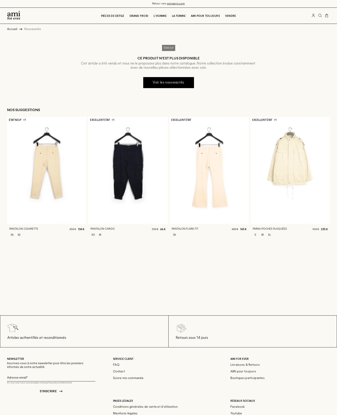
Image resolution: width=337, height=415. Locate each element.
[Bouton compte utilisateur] (313, 16)
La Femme (179, 15)
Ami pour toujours (205, 15)
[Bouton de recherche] (320, 16)
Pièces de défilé (112, 15)
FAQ (116, 365)
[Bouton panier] (326, 16)
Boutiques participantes (247, 378)
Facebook (237, 407)
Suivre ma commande (128, 378)
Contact (119, 371)
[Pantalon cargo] (128, 179)
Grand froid (139, 15)
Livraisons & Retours (245, 365)
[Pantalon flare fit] (209, 179)
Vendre (230, 15)
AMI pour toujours (243, 371)
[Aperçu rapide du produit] (80, 218)
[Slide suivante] (330, 178)
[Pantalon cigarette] (47, 179)
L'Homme (160, 15)
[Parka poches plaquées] (290, 179)
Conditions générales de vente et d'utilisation (145, 407)
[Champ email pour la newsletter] (51, 377)
